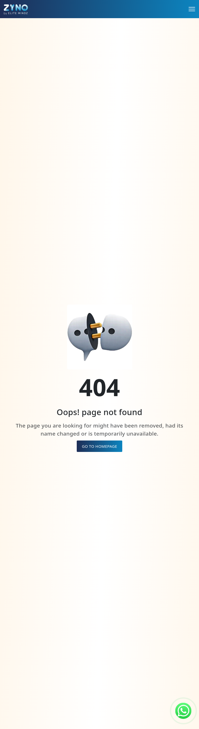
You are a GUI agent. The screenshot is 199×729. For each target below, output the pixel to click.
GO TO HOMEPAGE (99, 446)
